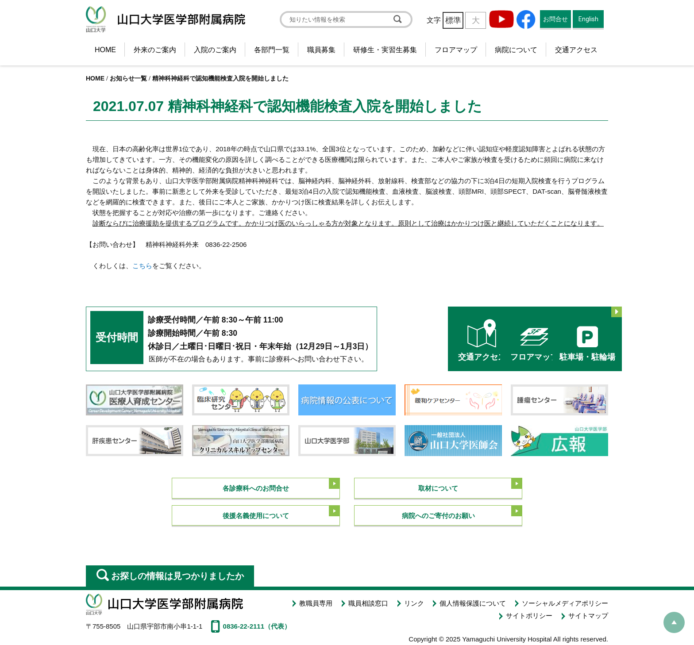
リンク (415, 602)
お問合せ (555, 19)
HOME (105, 50)
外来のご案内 (155, 50)
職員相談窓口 (370, 602)
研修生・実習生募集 (385, 50)
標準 (453, 20)
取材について (438, 487)
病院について (516, 50)
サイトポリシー (530, 612)
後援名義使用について (256, 515)
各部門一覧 (271, 50)
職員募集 (321, 50)
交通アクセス (576, 50)
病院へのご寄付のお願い (438, 515)
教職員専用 (318, 602)
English (588, 19)
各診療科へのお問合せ (256, 487)
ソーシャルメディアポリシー (565, 602)
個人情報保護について (473, 602)
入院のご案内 (215, 50)
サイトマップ (588, 612)
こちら (142, 265)
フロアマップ (456, 50)
